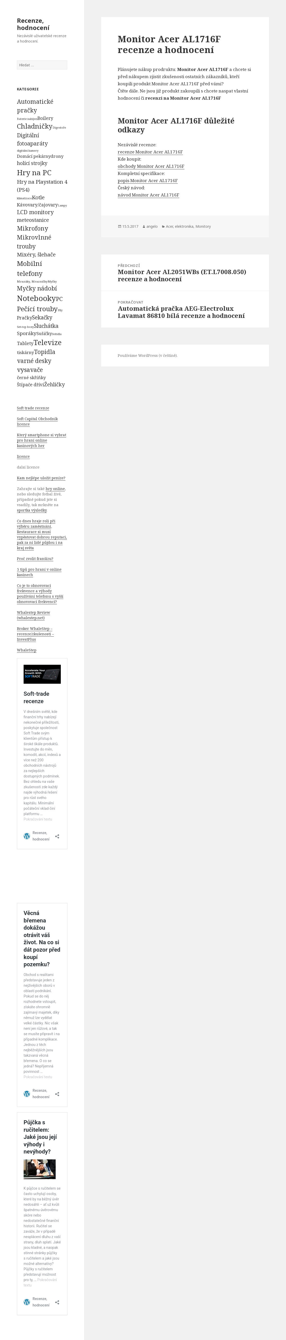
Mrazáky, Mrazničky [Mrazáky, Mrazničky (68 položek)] (32, 281)
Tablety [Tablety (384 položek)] (25, 343)
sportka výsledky (32, 510)
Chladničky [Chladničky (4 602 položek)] (35, 126)
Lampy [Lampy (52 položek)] (62, 205)
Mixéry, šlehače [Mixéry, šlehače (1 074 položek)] (36, 254)
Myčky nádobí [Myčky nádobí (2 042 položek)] (37, 288)
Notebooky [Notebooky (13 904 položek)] (36, 298)
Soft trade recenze (33, 408)
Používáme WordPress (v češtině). (147, 355)
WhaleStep (26, 650)
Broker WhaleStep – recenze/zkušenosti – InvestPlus (35, 634)
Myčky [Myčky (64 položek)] (52, 281)
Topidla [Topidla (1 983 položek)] (44, 352)
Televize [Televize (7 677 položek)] (48, 342)
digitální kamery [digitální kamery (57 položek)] (27, 150)
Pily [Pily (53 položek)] (60, 310)
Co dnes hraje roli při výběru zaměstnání (36, 523)
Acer (169, 226)
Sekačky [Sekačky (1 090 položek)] (42, 317)
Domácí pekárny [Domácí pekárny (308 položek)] (34, 156)
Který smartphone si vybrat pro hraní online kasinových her (41, 440)
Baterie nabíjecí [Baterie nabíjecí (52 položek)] (27, 119)
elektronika (184, 226)
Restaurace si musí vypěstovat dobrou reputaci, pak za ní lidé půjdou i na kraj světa (42, 539)
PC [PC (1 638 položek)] (59, 299)
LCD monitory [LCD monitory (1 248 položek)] (35, 212)
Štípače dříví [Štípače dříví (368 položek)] (30, 385)
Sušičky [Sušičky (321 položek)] (44, 333)
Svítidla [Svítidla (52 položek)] (57, 334)
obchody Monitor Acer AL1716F (151, 166)
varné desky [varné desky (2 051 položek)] (34, 361)
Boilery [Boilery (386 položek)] (45, 118)
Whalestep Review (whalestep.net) (33, 615)
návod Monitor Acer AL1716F (148, 195)
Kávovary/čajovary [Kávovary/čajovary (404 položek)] (37, 205)
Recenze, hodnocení (33, 24)
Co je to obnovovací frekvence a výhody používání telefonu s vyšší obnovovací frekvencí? (40, 593)
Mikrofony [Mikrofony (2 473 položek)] (32, 228)
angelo (152, 226)
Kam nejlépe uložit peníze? (41, 477)
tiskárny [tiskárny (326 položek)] (25, 352)
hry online (55, 488)
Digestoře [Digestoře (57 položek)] (59, 127)
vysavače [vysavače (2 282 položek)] (30, 370)
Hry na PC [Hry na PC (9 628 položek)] (34, 172)
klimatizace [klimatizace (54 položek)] (24, 198)
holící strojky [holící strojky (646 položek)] (32, 163)
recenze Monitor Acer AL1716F (150, 152)
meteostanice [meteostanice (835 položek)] (33, 219)
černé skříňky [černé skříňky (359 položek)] (31, 377)
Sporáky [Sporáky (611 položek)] (26, 333)
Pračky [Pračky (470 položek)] (24, 318)
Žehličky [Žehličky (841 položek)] (54, 384)
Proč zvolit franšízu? (35, 558)
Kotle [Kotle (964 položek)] (38, 197)
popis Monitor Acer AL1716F (148, 180)
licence (23, 456)
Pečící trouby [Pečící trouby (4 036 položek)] (37, 308)
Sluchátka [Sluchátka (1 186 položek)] (46, 325)
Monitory (203, 226)
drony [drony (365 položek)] (57, 156)
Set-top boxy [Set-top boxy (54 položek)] (25, 327)
